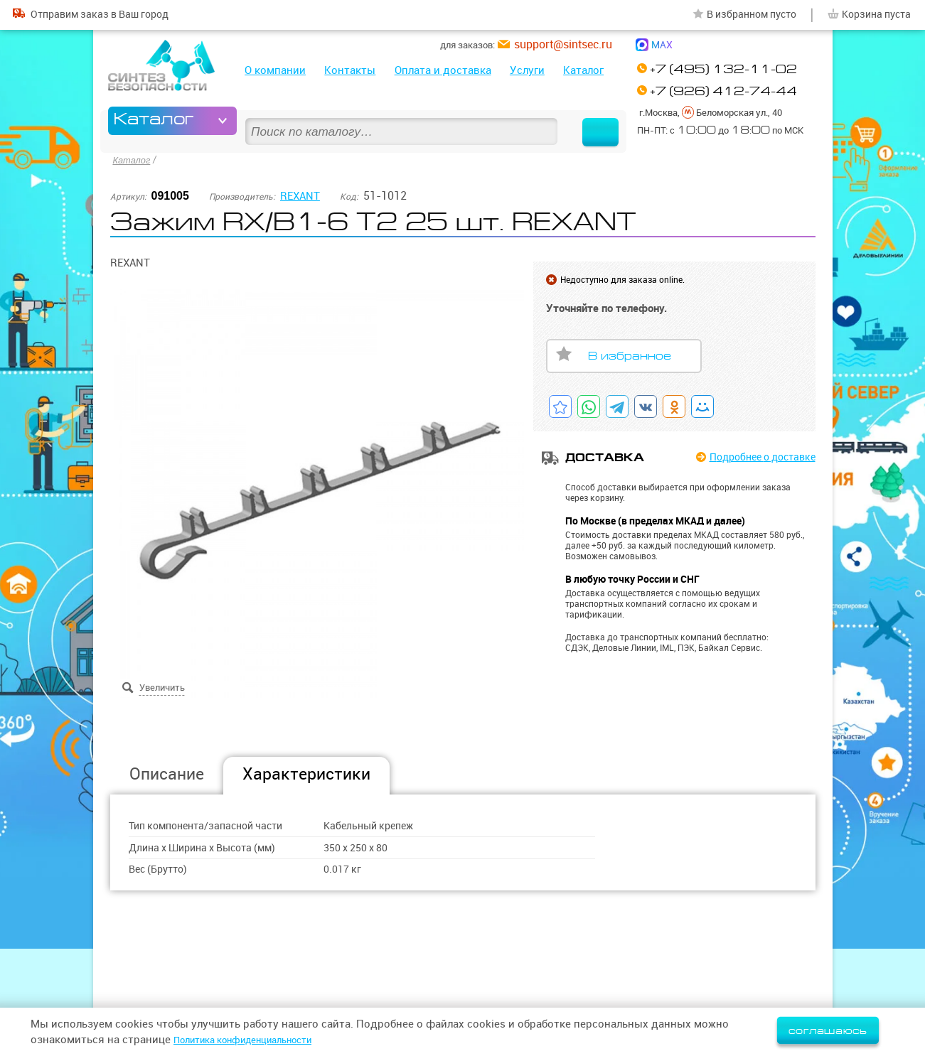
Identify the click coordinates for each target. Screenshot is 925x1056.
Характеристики (306, 772)
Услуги (527, 70)
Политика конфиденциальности (256, 1039)
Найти (589, 120)
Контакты (349, 70)
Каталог (583, 70)
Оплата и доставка (443, 70)
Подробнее (756, 456)
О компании (275, 70)
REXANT (301, 193)
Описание (166, 772)
